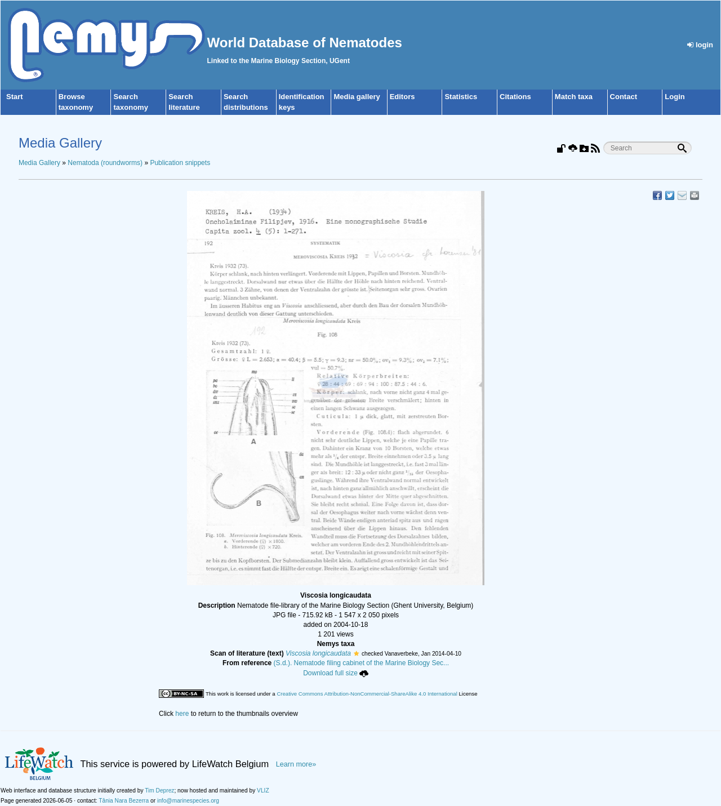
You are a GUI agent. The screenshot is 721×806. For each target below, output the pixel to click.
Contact (623, 96)
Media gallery (356, 96)
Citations (515, 96)
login (700, 45)
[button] (356, 653)
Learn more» (296, 764)
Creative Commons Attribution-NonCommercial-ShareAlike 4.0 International (367, 694)
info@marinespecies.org (188, 801)
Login (674, 96)
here (182, 714)
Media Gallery (39, 163)
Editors (402, 96)
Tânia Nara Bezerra (124, 801)
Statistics (460, 96)
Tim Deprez (159, 790)
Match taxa (574, 96)
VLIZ (263, 790)
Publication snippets (180, 163)
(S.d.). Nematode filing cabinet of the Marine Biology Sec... (361, 663)
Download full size (335, 673)
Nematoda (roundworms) (105, 163)
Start (14, 96)
